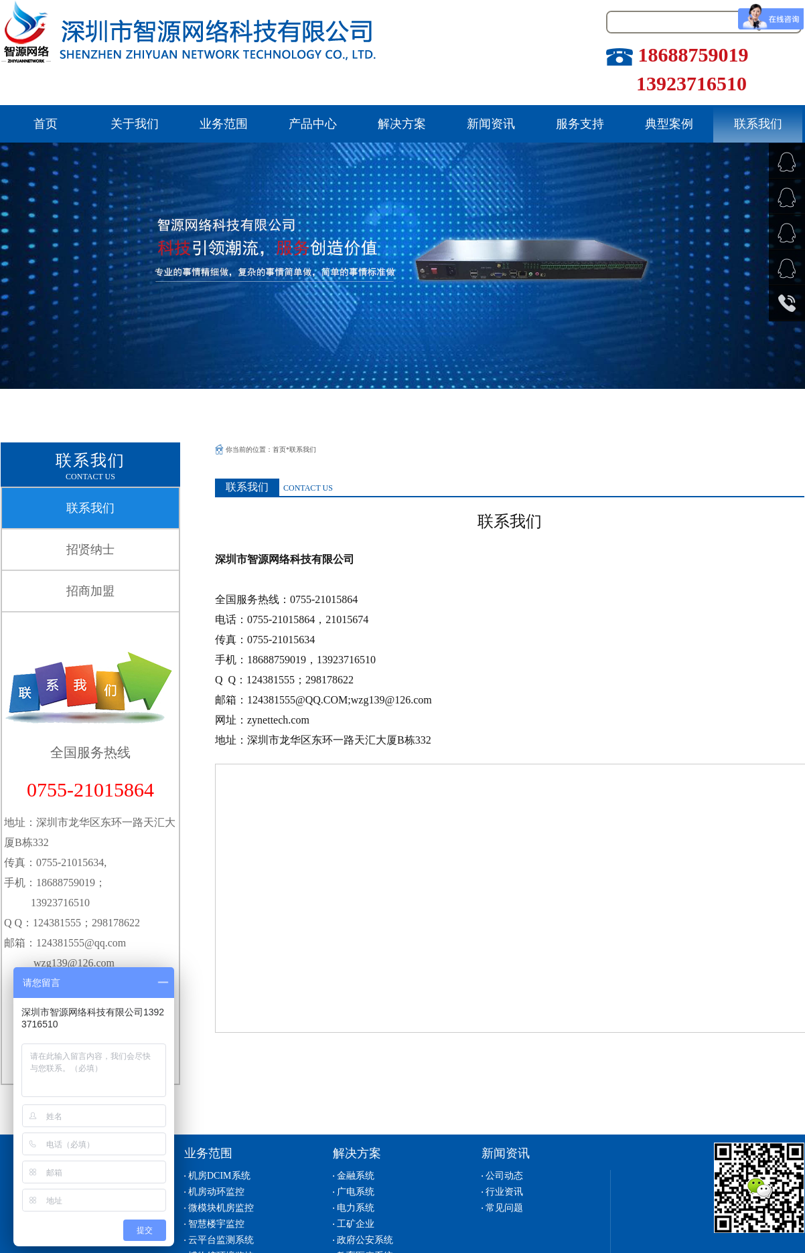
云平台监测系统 (221, 1240)
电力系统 (355, 1208)
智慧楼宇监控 (216, 1224)
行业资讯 (504, 1192)
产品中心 (313, 124)
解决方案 (402, 124)
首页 (45, 124)
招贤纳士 (90, 549)
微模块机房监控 (221, 1208)
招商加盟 (90, 591)
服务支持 (580, 124)
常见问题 (504, 1208)
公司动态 (504, 1176)
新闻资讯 (491, 124)
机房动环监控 (216, 1192)
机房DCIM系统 (219, 1176)
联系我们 (758, 124)
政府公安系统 (365, 1240)
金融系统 (355, 1176)
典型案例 (669, 124)
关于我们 (135, 124)
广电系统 (355, 1192)
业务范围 (224, 124)
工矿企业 (355, 1224)
